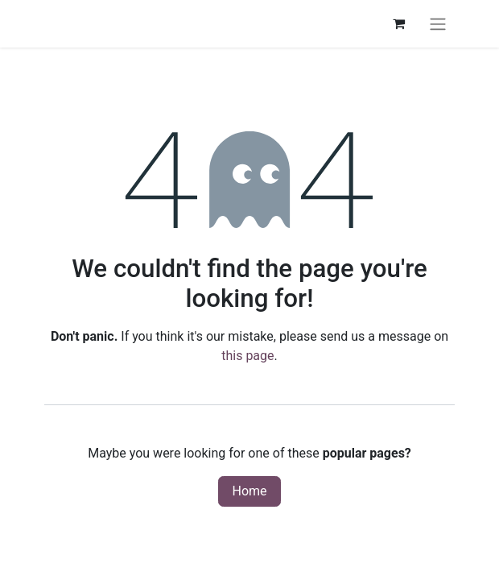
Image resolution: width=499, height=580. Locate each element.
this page (247, 355)
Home (249, 491)
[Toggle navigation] (438, 23)
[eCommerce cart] (398, 23)
